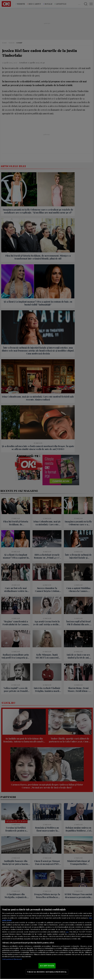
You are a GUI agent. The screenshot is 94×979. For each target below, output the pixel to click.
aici (67, 932)
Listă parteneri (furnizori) (12, 959)
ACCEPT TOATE (47, 965)
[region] (47, 942)
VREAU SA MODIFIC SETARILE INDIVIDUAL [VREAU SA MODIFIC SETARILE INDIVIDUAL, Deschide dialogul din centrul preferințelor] (47, 972)
